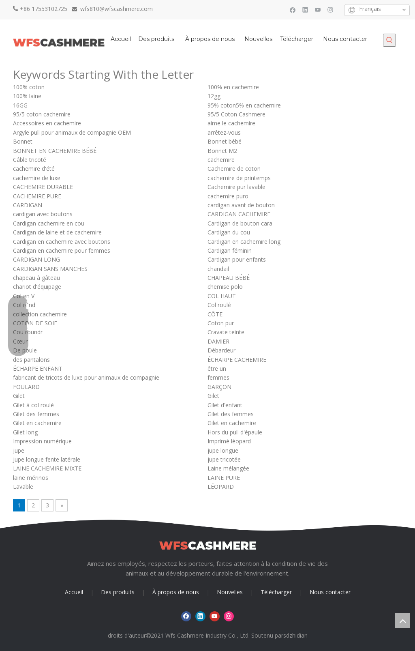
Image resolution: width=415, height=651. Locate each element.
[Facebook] (293, 9)
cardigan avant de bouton (241, 205)
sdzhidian (295, 635)
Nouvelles (230, 592)
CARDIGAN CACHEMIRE (239, 214)
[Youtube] (318, 9)
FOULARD (26, 387)
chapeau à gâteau (36, 277)
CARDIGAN (27, 205)
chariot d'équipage (37, 286)
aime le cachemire (231, 123)
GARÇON (219, 387)
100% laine (27, 96)
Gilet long (25, 432)
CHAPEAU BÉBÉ (229, 277)
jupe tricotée (224, 459)
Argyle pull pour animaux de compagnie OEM (72, 132)
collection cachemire (40, 314)
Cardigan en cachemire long (244, 241)
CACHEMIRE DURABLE (43, 187)
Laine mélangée (228, 468)
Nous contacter (330, 592)
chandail (218, 269)
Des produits (118, 592)
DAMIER (218, 341)
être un (217, 368)
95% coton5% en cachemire (244, 105)
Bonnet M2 (222, 151)
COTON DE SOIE (35, 323)
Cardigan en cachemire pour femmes (61, 250)
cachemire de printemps (239, 178)
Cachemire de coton (234, 168)
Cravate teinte (226, 332)
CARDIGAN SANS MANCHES (50, 269)
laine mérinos (30, 477)
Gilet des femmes (36, 414)
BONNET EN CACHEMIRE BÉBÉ (54, 151)
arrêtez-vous (224, 132)
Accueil (74, 592)
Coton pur (221, 323)
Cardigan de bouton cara (240, 223)
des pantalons (31, 359)
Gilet (19, 396)
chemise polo (225, 286)
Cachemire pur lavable (236, 187)
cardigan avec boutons (43, 214)
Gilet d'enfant (225, 405)
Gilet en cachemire (37, 423)
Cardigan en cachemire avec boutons (61, 241)
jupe (18, 450)
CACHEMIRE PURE (37, 196)
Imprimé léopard (229, 441)
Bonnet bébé (225, 141)
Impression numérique (42, 441)
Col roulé (219, 305)
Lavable (23, 486)
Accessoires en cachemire (47, 123)
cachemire (221, 159)
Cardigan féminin (230, 250)
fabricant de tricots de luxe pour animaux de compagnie (86, 377)
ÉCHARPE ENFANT (37, 368)
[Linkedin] (305, 9)
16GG (20, 105)
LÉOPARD (221, 486)
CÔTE (215, 314)
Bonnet (22, 141)
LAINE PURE (224, 477)
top (402, 620)
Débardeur (221, 350)
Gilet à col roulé (33, 405)
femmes (218, 377)
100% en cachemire (233, 87)
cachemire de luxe (36, 178)
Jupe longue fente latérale (46, 459)
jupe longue (223, 450)
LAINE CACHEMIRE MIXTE (47, 468)
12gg (214, 96)
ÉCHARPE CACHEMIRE (237, 359)
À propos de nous (175, 592)
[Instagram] (330, 9)
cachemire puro (228, 196)
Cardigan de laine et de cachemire (57, 232)
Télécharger (276, 592)
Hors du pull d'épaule (235, 432)
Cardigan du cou (229, 232)
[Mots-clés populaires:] (389, 40)
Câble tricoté (29, 159)
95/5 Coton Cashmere (236, 114)
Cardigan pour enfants (237, 259)
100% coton (29, 87)
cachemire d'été (34, 168)
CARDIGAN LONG (36, 259)
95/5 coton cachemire (42, 114)
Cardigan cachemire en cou (48, 223)
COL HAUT (222, 296)
